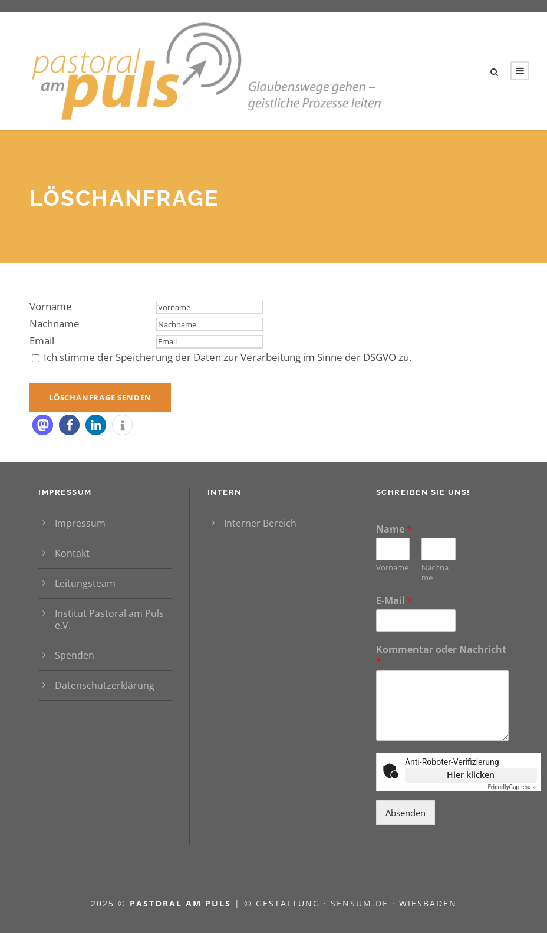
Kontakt (72, 553)
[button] (42, 425)
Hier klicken (471, 774)
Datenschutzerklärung (104, 685)
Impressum (80, 523)
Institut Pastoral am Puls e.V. (109, 619)
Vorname (50, 306)
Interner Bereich (260, 523)
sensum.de (361, 903)
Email (41, 340)
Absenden (405, 813)
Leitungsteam (85, 583)
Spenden (74, 655)
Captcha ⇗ (512, 787)
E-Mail (394, 600)
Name (394, 529)
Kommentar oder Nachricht (441, 655)
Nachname (54, 323)
